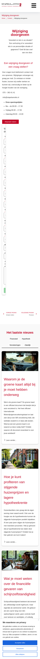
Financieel (14, 339)
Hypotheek (26, 339)
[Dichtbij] (38, 619)
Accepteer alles (20, 643)
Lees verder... (10, 440)
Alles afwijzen (20, 654)
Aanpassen (20, 648)
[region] (20, 639)
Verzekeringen (14, 345)
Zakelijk (28, 345)
